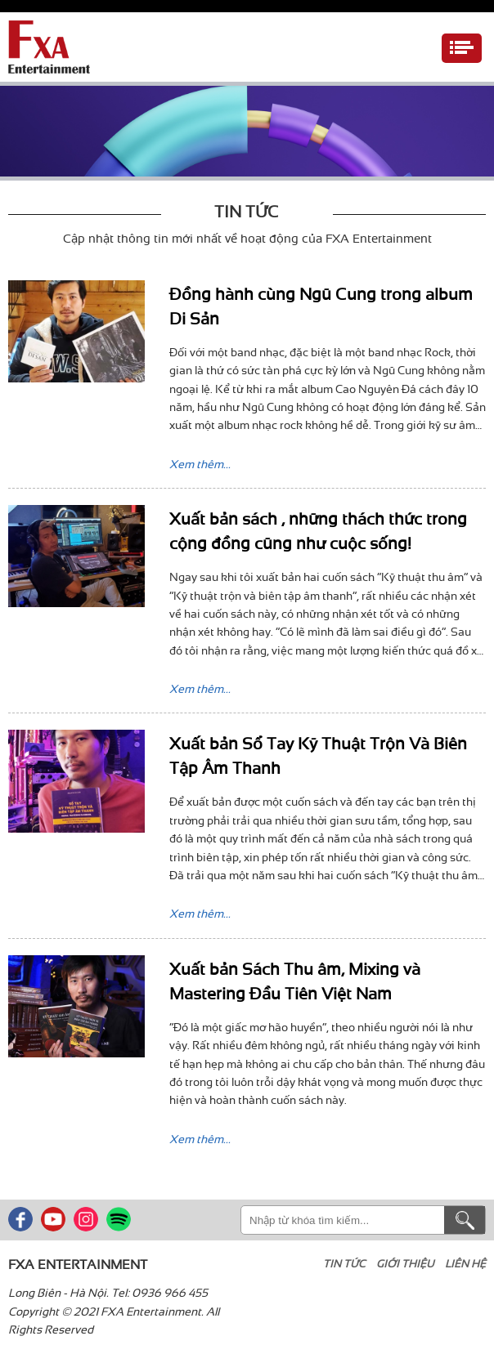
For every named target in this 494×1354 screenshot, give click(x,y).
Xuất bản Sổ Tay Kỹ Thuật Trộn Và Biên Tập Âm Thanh (318, 754)
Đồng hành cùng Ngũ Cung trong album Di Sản (321, 304)
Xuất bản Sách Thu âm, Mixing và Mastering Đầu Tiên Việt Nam (294, 979)
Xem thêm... (200, 462)
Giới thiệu (405, 1262)
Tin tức (344, 1262)
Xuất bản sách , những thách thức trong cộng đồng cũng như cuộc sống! (318, 529)
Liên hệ (465, 1262)
